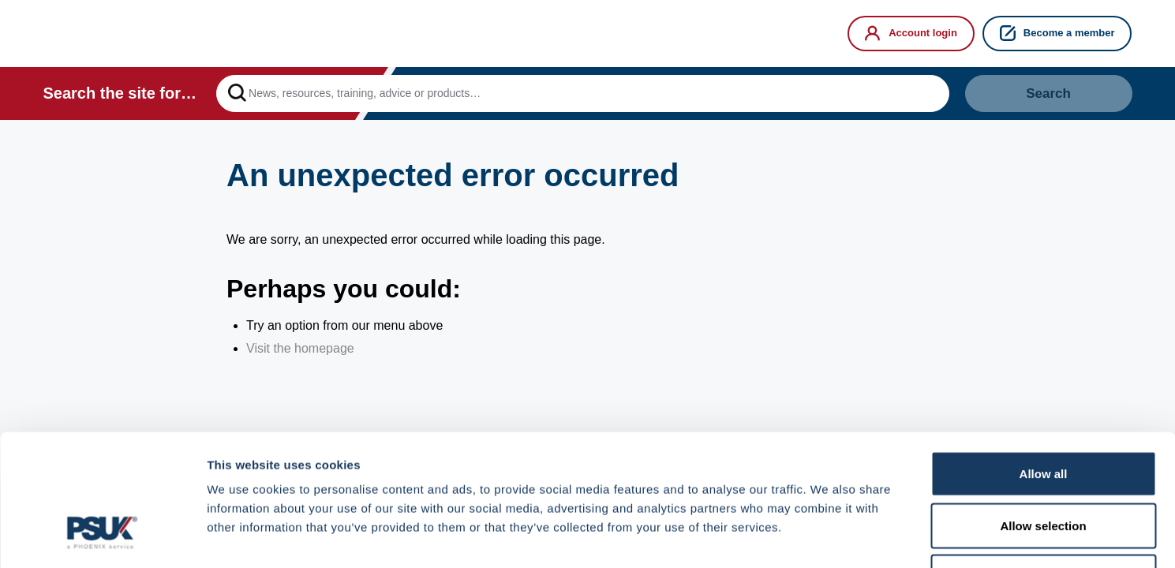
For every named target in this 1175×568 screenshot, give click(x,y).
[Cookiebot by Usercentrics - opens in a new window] (102, 537)
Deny (1043, 464)
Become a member (1057, 33)
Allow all (1044, 361)
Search (1048, 93)
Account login (911, 33)
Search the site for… (120, 93)
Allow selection (1043, 413)
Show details (828, 537)
